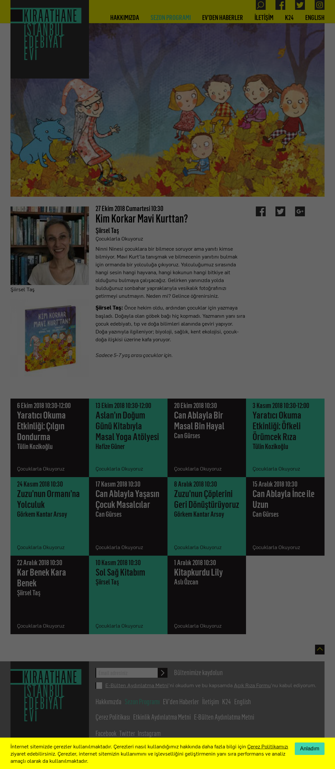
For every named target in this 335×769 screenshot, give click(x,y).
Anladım (309, 748)
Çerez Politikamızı (267, 746)
